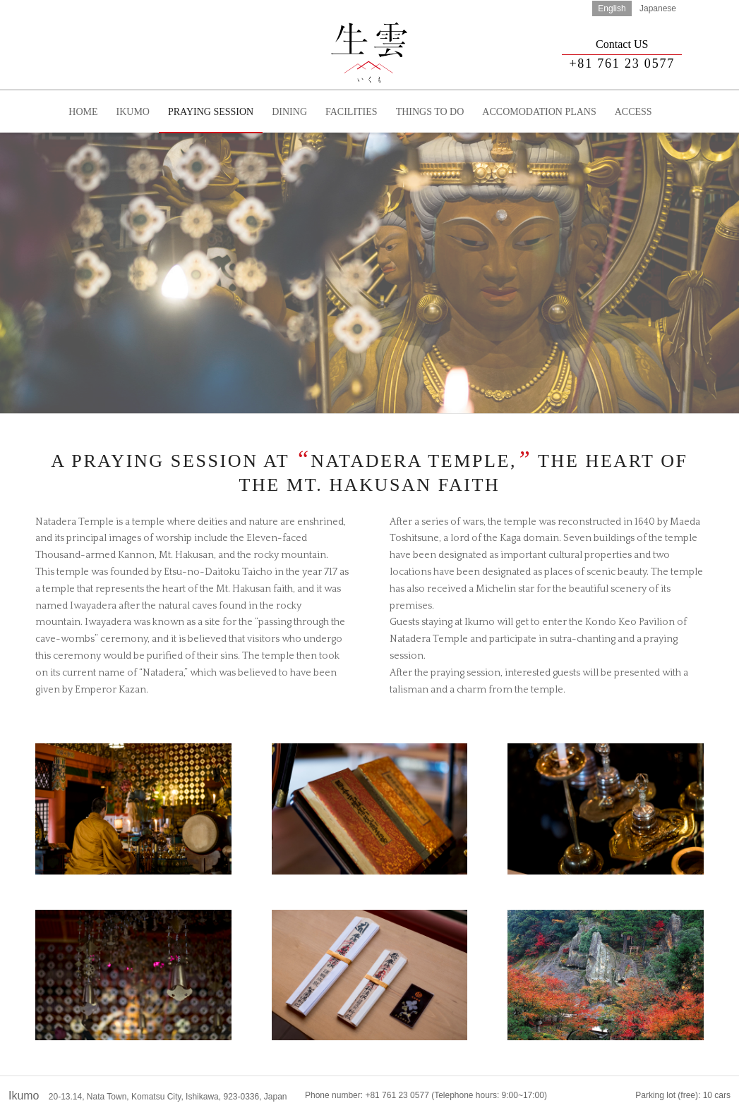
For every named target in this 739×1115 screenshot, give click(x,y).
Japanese (657, 8)
